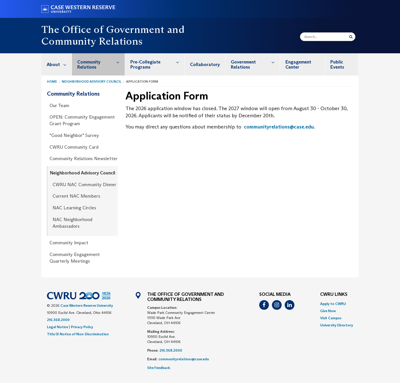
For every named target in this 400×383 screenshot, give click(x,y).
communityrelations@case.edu (279, 127)
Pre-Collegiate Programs (157, 61)
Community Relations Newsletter (83, 158)
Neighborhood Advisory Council (91, 81)
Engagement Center (298, 64)
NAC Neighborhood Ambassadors (72, 223)
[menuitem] (56, 64)
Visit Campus (330, 318)
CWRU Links (333, 294)
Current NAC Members (76, 196)
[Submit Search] (351, 36)
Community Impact (68, 243)
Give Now (328, 311)
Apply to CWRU (333, 303)
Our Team (59, 105)
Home (52, 81)
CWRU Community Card (73, 147)
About (59, 64)
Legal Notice (57, 327)
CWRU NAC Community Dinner (84, 184)
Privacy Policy (82, 327)
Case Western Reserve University (86, 305)
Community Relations (101, 61)
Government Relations (255, 61)
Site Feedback (158, 367)
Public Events (337, 64)
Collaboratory (205, 64)
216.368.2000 (58, 319)
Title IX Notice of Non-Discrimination (78, 334)
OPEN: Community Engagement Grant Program (82, 120)
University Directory (336, 325)
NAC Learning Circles (74, 208)
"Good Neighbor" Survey (74, 135)
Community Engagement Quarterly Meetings (74, 258)
